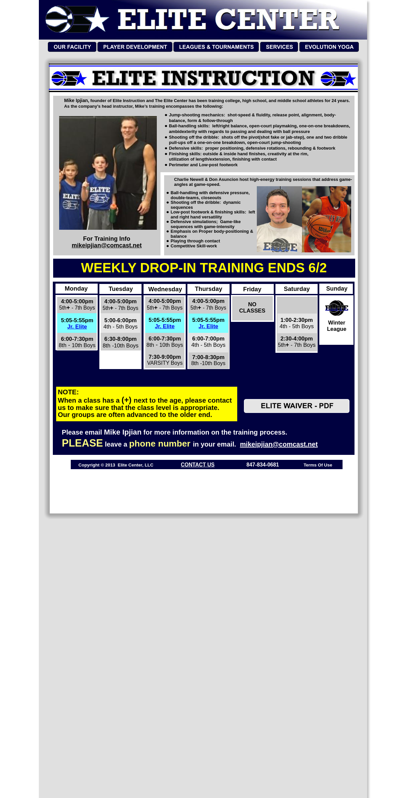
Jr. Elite (77, 327)
